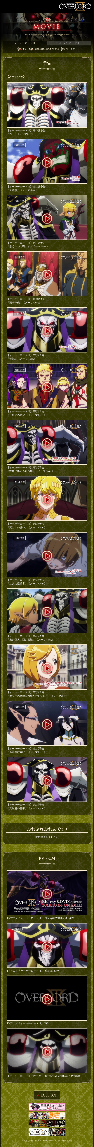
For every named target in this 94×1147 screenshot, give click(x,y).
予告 (24, 49)
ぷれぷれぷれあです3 (46, 49)
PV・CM (70, 49)
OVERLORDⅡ (75, 6)
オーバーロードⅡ (69, 43)
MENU (6, 6)
